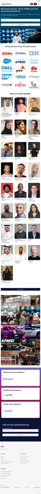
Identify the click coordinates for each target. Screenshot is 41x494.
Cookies (26, 487)
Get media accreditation (5, 473)
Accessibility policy (4, 476)
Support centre (4, 478)
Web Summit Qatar (24, 459)
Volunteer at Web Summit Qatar (7, 461)
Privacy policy (17, 487)
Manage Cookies (37, 487)
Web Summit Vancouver (24, 461)
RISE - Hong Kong (23, 463)
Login (38, 0)
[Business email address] (20, 20)
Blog (2, 458)
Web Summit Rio (23, 458)
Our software (3, 459)
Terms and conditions (5, 487)
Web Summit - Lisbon (24, 456)
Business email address (7, 428)
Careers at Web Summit (5, 463)
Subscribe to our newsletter (6, 474)
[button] (38, 4)
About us (2, 456)
